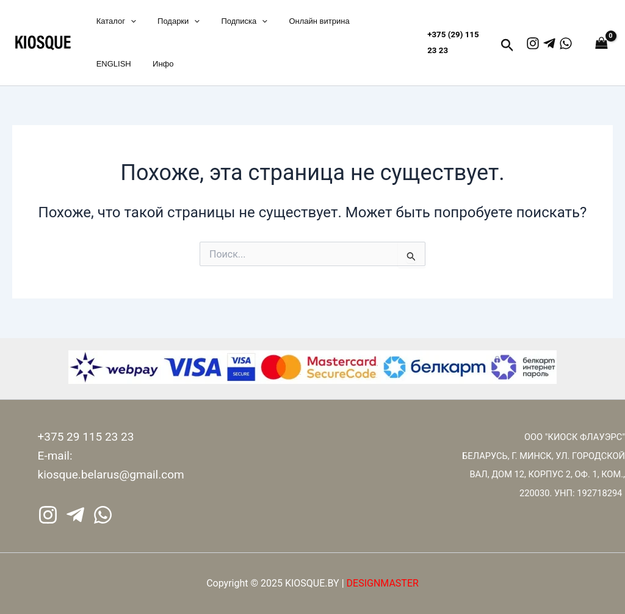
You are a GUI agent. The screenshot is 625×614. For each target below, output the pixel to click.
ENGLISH (110, 63)
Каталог (113, 21)
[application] (127, 21)
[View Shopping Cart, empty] (599, 42)
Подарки (170, 21)
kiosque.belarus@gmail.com (111, 475)
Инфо (154, 63)
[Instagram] (533, 43)
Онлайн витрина (299, 21)
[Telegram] (549, 43)
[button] (507, 46)
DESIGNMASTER (383, 583)
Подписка (230, 21)
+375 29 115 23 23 (86, 437)
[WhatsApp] (566, 43)
